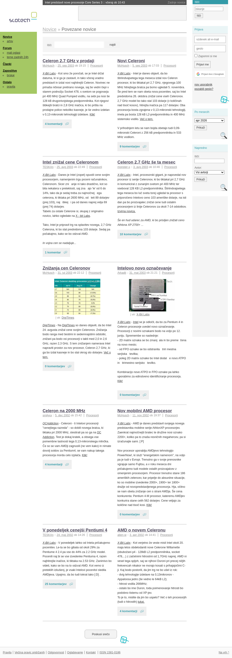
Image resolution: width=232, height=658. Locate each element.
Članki (7, 64)
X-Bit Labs (49, 73)
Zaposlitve (10, 70)
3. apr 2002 (137, 535)
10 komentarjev (130, 234)
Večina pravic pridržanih (30, 652)
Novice (7, 36)
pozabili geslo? (203, 89)
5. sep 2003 (139, 65)
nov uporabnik (203, 84)
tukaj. (141, 601)
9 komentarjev (130, 146)
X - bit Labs (83, 215)
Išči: (49, 45)
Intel (135, 322)
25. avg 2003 (65, 167)
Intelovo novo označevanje (144, 268)
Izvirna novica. (126, 211)
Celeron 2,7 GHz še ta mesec (146, 162)
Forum (7, 48)
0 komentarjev (55, 366)
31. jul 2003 (65, 272)
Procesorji (96, 65)
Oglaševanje (75, 652)
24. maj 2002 (65, 535)
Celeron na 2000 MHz (64, 410)
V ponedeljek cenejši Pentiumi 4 (75, 530)
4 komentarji (53, 124)
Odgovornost (56, 652)
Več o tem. (146, 119)
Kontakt (91, 652)
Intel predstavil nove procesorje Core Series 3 (85, 2)
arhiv (10, 41)
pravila (11, 86)
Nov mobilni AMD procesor (144, 410)
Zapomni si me (205, 56)
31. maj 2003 (137, 272)
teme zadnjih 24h (18, 57)
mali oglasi (13, 52)
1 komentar (53, 252)
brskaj (11, 75)
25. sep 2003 (66, 65)
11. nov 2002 (140, 415)
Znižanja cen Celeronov (66, 268)
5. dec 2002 (62, 415)
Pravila (7, 652)
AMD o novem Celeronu (141, 530)
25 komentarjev (56, 584)
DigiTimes (68, 317)
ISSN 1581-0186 (109, 652)
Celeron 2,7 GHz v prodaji (68, 60)
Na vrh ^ (224, 652)
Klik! (92, 114)
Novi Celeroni (131, 60)
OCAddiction (51, 423)
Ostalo (7, 82)
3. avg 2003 (140, 167)
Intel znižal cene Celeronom (70, 162)
